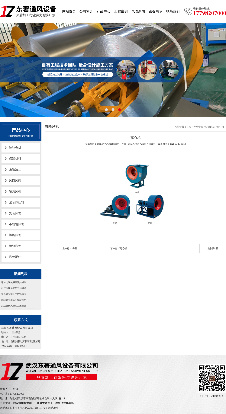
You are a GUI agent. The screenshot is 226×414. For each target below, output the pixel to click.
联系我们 (173, 11)
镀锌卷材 (15, 147)
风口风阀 (15, 180)
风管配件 (15, 256)
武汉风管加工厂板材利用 (13, 300)
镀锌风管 (15, 246)
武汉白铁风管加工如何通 (13, 288)
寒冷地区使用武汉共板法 (13, 282)
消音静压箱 (16, 202)
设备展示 (155, 11)
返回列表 (213, 248)
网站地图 (53, 407)
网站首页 (69, 11)
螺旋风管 (15, 235)
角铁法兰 (15, 169)
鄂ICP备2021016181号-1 (33, 407)
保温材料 (15, 158)
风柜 (74, 248)
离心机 (220, 126)
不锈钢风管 (16, 224)
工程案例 (121, 11)
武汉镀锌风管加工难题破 (13, 305)
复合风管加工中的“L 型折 (14, 294)
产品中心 (103, 11)
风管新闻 (138, 11)
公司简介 (86, 11)
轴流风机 (15, 191)
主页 (189, 126)
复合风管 (15, 213)
